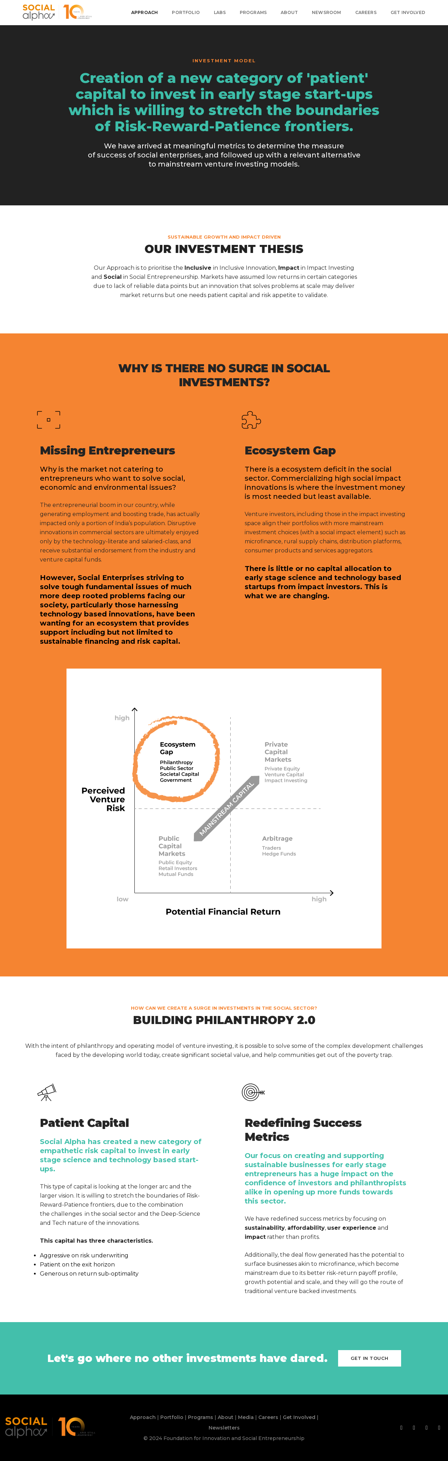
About (289, 12)
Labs (220, 12)
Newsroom (326, 12)
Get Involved (408, 12)
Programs (253, 12)
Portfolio (186, 12)
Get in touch (369, 1358)
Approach (144, 12)
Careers (366, 12)
